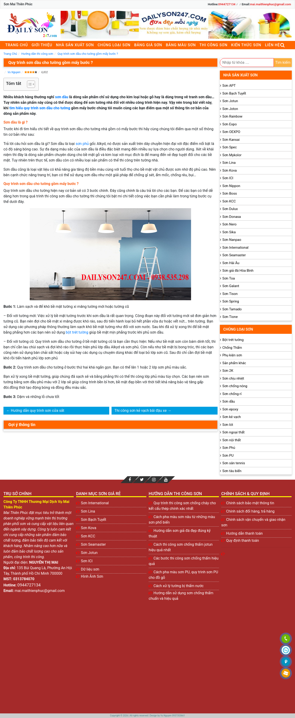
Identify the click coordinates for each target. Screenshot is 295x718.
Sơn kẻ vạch (231, 417)
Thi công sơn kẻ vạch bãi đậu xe (140, 410)
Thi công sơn (213, 45)
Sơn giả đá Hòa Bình (238, 270)
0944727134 (226, 4)
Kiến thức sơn (246, 45)
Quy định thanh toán (242, 540)
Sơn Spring (230, 301)
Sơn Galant (230, 286)
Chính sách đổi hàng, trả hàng (250, 511)
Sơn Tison (230, 294)
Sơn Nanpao (231, 240)
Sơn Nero (229, 224)
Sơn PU (228, 455)
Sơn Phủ (228, 448)
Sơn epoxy (230, 409)
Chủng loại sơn (113, 45)
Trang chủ (16, 45)
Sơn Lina (229, 163)
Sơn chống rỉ (232, 394)
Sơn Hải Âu (230, 263)
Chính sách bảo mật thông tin (250, 503)
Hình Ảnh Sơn (92, 576)
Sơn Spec (229, 147)
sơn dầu (61, 97)
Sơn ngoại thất (233, 432)
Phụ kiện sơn (232, 355)
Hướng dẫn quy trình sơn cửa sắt (37, 410)
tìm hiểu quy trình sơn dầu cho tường (39, 108)
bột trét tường (77, 332)
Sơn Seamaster (234, 255)
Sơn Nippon (231, 186)
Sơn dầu (228, 401)
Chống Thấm (232, 348)
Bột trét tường (233, 340)
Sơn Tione (230, 317)
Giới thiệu (42, 45)
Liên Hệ (272, 45)
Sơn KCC (229, 201)
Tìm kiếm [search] (282, 62)
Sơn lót (227, 425)
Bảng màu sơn (181, 45)
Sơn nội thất (231, 440)
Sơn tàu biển (232, 471)
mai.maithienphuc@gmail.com (270, 4)
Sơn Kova (229, 170)
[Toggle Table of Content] (29, 84)
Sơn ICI (227, 178)
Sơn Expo (229, 124)
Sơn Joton (230, 109)
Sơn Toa (228, 278)
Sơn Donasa (231, 217)
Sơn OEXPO (231, 132)
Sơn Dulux (230, 209)
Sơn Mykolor (232, 155)
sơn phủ (82, 143)
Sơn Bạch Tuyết (234, 93)
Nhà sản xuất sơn (75, 45)
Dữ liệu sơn (90, 569)
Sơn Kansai (231, 140)
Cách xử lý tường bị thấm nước (178, 586)
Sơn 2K (227, 371)
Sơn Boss (229, 193)
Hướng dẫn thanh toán (244, 533)
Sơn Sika (229, 232)
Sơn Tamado (232, 309)
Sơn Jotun (230, 101)
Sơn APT (229, 86)
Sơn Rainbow (232, 116)
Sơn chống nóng (234, 386)
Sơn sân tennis (233, 463)
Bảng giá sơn (148, 45)
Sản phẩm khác (234, 363)
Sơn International (235, 247)
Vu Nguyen (14, 72)
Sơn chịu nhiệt (233, 378)
